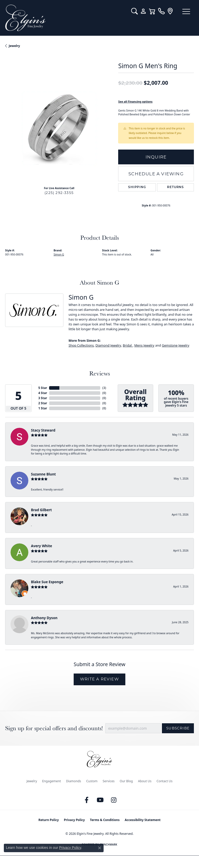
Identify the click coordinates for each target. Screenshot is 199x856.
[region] (59, 128)
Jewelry (32, 781)
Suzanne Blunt (43, 474)
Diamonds (73, 781)
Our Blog (126, 781)
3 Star (42, 398)
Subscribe (178, 728)
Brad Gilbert (41, 509)
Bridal (127, 345)
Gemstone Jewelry (175, 345)
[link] (161, 11)
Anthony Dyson (44, 617)
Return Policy (48, 820)
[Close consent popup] (99, 847)
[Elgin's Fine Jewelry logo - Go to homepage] (66, 18)
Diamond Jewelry (108, 345)
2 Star (42, 403)
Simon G (59, 254)
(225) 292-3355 (59, 193)
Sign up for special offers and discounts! (54, 728)
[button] (134, 11)
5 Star (42, 388)
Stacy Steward (43, 430)
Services (109, 781)
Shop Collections (81, 345)
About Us (144, 781)
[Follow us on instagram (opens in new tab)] (114, 800)
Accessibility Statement (142, 820)
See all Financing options (135, 101)
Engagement (51, 781)
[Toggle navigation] (186, 11)
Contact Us (164, 781)
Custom (91, 781)
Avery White (41, 545)
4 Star (42, 393)
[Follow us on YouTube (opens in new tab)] (100, 800)
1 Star (42, 408)
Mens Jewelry (144, 345)
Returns (175, 187)
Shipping (137, 187)
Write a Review (99, 679)
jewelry (14, 46)
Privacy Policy (74, 820)
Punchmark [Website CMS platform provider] (108, 844)
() (104, 388)
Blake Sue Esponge (47, 581)
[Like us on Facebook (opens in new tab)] (87, 800)
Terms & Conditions (105, 820)
